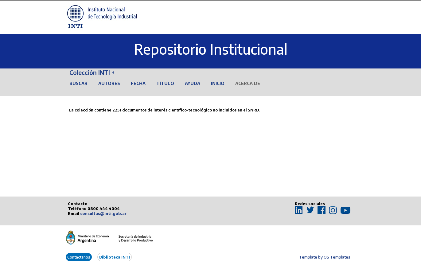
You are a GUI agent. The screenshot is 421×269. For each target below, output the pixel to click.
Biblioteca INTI (114, 257)
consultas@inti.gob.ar (103, 213)
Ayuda (192, 83)
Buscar (78, 83)
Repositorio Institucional (210, 49)
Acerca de (247, 83)
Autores (109, 83)
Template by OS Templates (324, 257)
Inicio (217, 83)
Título (165, 83)
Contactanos (78, 257)
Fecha (138, 83)
